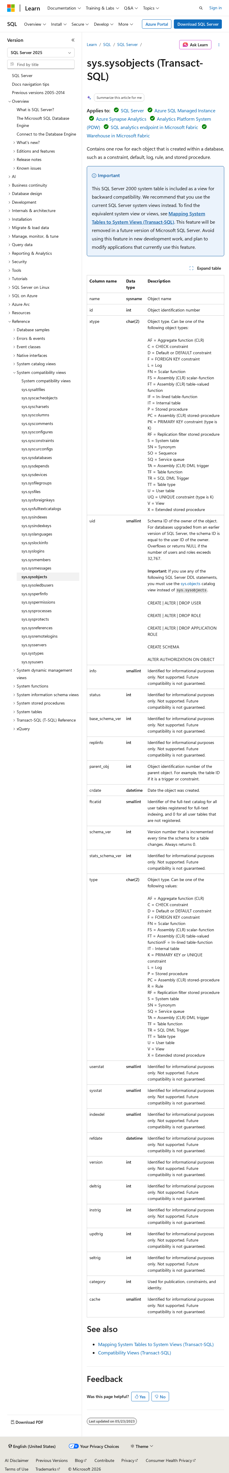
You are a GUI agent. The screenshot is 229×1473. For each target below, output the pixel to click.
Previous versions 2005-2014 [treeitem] (38, 92)
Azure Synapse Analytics (121, 119)
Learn (92, 44)
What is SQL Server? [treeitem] (35, 109)
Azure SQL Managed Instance (184, 110)
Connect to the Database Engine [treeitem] (46, 134)
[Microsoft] (11, 8)
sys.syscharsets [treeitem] (35, 406)
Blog (79, 1460)
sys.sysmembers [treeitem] (36, 559)
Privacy (127, 1460)
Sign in (215, 7)
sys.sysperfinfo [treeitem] (34, 593)
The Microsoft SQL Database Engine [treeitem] (43, 121)
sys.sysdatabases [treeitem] (36, 457)
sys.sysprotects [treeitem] (35, 619)
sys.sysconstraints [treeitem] (37, 440)
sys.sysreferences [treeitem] (36, 627)
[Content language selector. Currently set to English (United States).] (32, 1446)
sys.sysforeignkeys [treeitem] (38, 500)
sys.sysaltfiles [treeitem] (33, 389)
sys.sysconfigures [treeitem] (37, 432)
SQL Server (127, 44)
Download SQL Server (198, 24)
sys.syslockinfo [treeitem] (34, 542)
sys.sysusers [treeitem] (32, 662)
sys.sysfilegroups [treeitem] (36, 483)
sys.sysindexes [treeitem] (34, 517)
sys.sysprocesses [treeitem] (36, 610)
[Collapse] (73, 40)
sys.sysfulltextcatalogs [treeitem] (41, 508)
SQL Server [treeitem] (22, 75)
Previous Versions (52, 1460)
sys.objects (190, 583)
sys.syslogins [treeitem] (32, 551)
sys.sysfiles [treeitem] (31, 491)
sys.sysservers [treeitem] (34, 644)
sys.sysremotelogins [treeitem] (39, 636)
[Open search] (201, 8)
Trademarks (45, 1469)
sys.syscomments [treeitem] (37, 423)
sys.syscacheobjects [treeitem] (39, 398)
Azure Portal (157, 24)
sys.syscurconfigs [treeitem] (37, 449)
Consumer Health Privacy (169, 1460)
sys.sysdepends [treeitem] (35, 466)
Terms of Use (16, 1469)
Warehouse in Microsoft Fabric (118, 135)
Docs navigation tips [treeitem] (30, 84)
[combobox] (41, 52)
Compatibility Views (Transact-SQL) (134, 1352)
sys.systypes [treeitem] (32, 653)
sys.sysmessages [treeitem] (36, 568)
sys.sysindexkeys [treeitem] (36, 525)
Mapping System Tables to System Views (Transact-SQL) (156, 1344)
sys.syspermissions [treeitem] (38, 602)
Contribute (104, 1460)
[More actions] (219, 45)
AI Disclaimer (17, 1460)
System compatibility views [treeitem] (46, 380)
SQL (107, 44)
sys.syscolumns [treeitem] (35, 415)
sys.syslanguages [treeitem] (36, 534)
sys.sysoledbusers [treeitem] (37, 585)
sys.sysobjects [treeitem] (34, 576)
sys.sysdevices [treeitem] (34, 474)
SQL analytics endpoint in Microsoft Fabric (154, 127)
